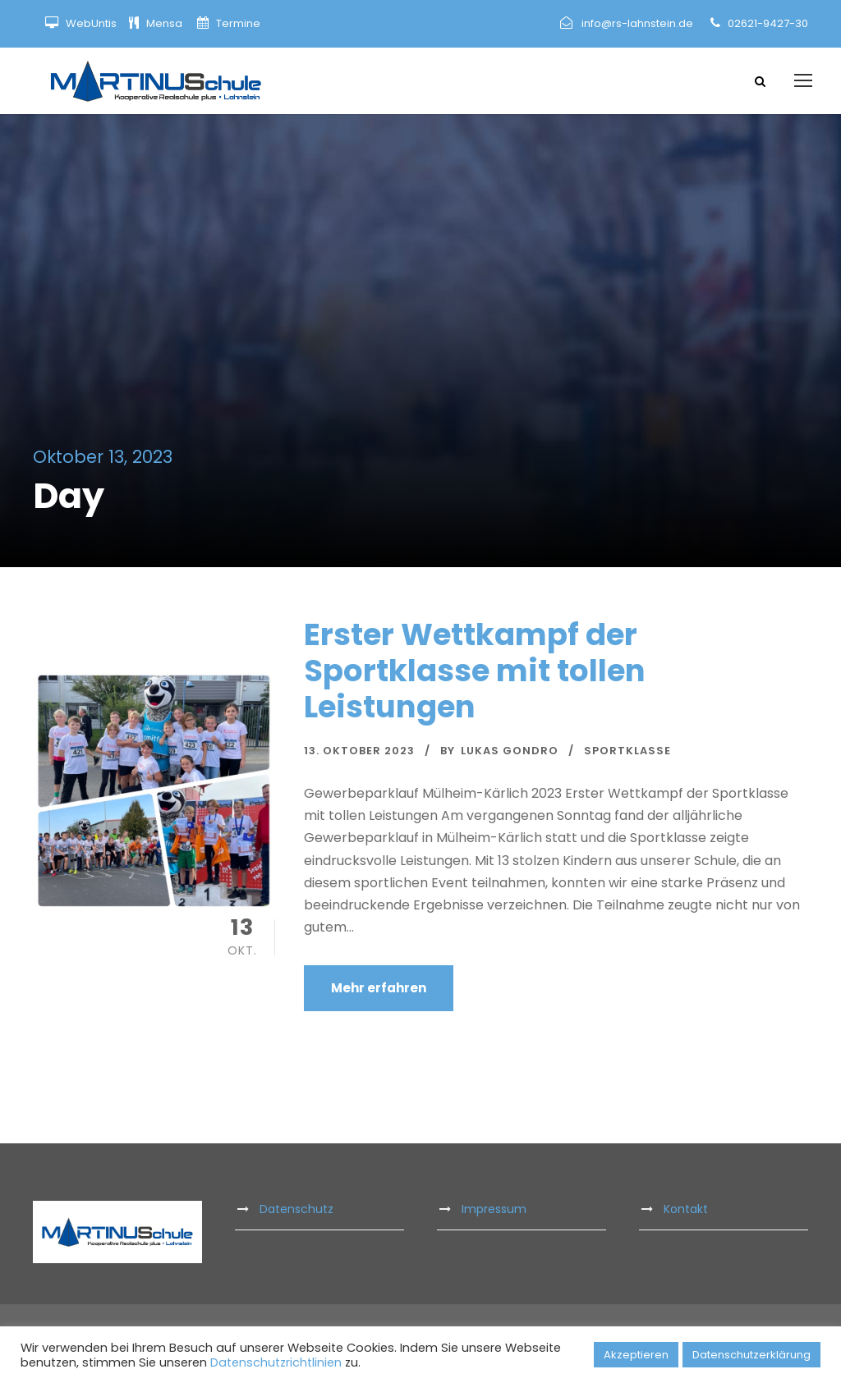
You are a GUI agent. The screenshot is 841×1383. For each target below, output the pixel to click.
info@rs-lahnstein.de (637, 23)
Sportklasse (627, 754)
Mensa (165, 23)
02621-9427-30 (768, 23)
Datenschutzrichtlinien (276, 1362)
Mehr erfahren (378, 991)
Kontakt (686, 1212)
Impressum (494, 1212)
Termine (237, 23)
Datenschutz (296, 1212)
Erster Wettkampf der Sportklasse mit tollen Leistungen (475, 674)
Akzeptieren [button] (636, 1354)
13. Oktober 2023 (359, 754)
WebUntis (91, 23)
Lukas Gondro (509, 754)
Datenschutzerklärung (751, 1354)
